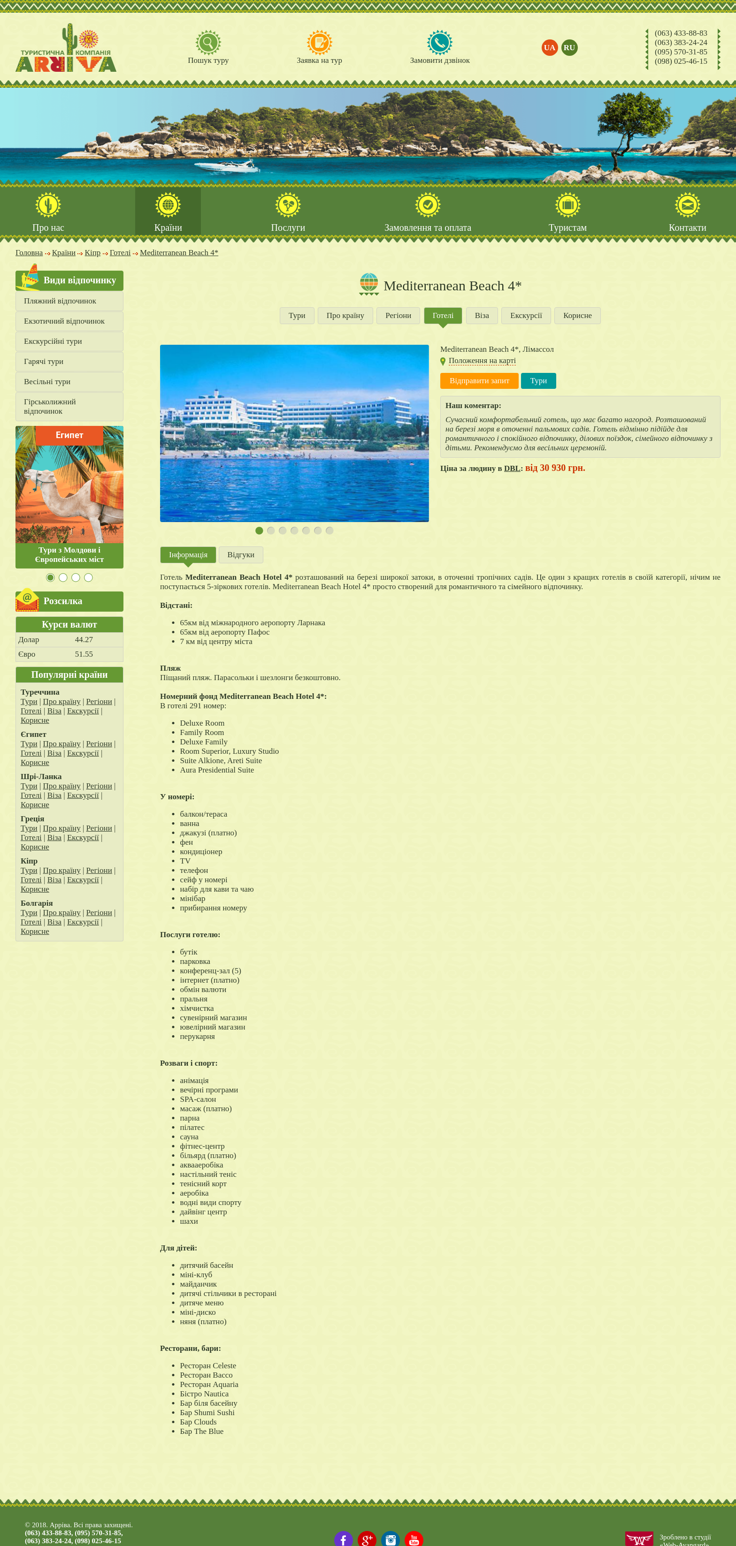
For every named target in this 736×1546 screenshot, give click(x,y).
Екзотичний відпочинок (64, 321)
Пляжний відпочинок (60, 301)
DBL (512, 468)
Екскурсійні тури (53, 341)
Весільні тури (47, 382)
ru (569, 47)
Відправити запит (479, 381)
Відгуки (241, 555)
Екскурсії (83, 711)
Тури (29, 701)
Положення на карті (482, 360)
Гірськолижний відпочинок (50, 407)
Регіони (99, 701)
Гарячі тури (43, 361)
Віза (54, 711)
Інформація (188, 555)
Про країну (62, 701)
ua (550, 47)
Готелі (31, 711)
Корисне (35, 720)
